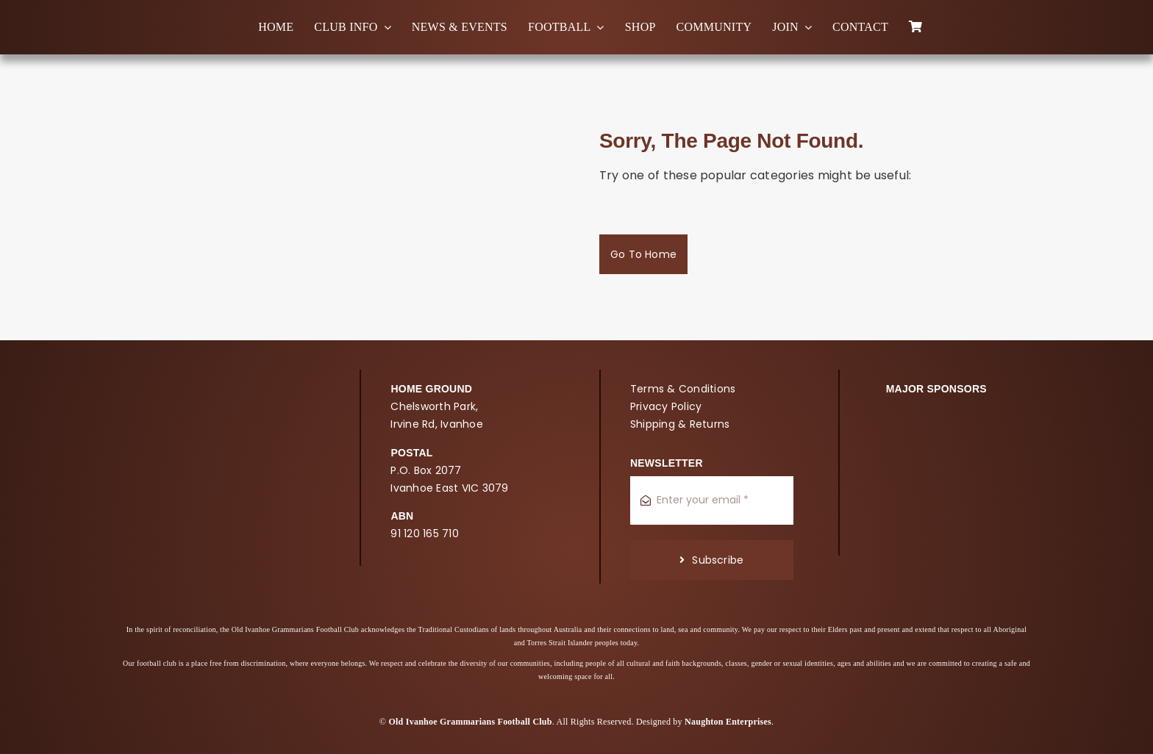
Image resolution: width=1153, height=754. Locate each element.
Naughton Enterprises (728, 722)
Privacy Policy (666, 406)
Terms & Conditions (682, 388)
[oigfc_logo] (59, 18)
